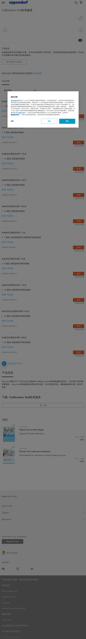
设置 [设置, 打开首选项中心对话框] (12, 121)
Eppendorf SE (15, 100)
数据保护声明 (15, 114)
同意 (67, 121)
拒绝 (49, 121)
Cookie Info (21, 112)
